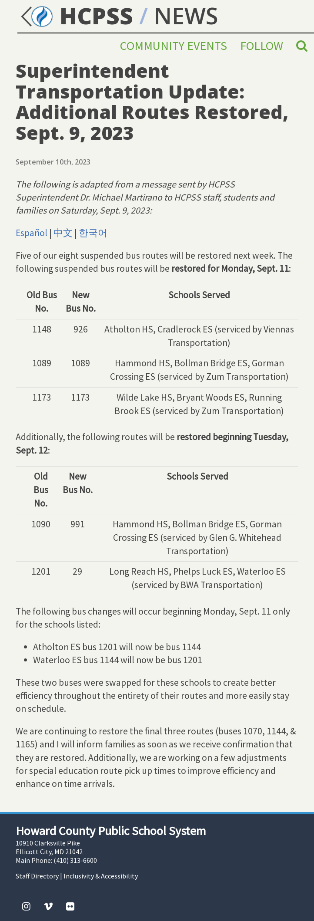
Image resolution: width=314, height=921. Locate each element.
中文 (63, 233)
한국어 (93, 233)
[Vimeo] (48, 906)
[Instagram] (26, 906)
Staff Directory (37, 876)
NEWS (186, 15)
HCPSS (75, 15)
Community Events (173, 45)
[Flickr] (70, 906)
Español (31, 233)
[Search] (301, 45)
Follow (261, 45)
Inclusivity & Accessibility (100, 876)
